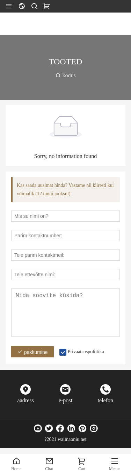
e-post (65, 400)
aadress (25, 400)
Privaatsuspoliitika (86, 351)
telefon (105, 400)
